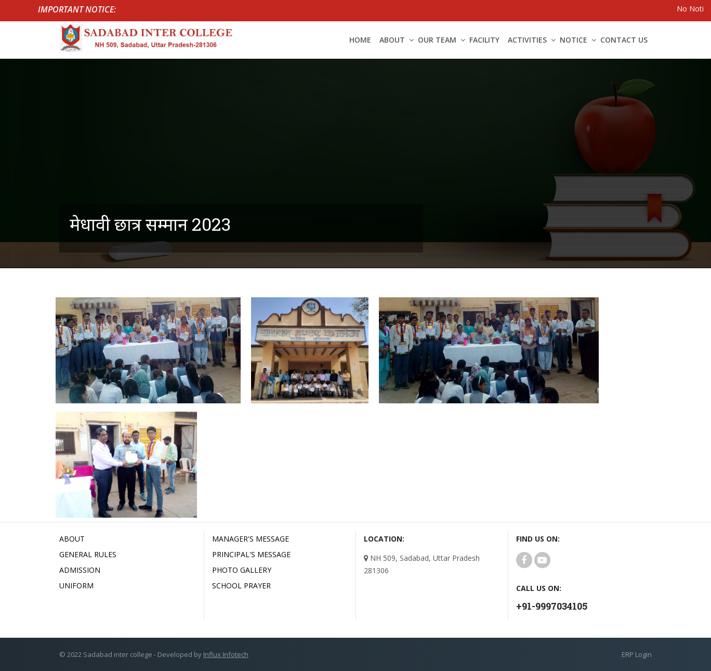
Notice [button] (573, 40)
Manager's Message (250, 539)
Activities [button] (527, 40)
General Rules (87, 554)
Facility (484, 40)
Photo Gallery (241, 570)
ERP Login (637, 654)
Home (360, 40)
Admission (79, 570)
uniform (76, 585)
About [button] (392, 40)
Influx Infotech (225, 654)
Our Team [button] (437, 40)
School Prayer (241, 585)
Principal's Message (251, 554)
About (72, 539)
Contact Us (624, 40)
